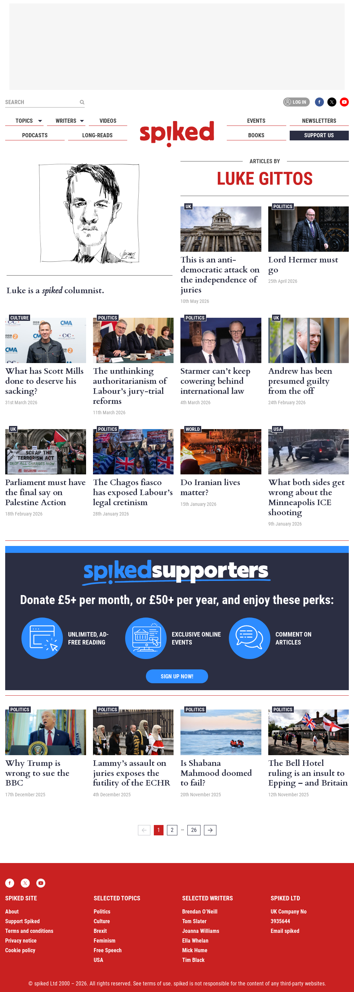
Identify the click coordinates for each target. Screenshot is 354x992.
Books (256, 135)
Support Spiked (22, 921)
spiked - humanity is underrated (177, 134)
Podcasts (35, 135)
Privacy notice (21, 940)
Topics (24, 121)
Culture (19, 318)
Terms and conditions (29, 931)
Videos (108, 121)
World (193, 429)
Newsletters (319, 121)
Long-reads (97, 135)
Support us (319, 135)
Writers (66, 121)
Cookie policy (20, 950)
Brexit (100, 931)
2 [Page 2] (172, 830)
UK (188, 206)
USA (277, 429)
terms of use (157, 983)
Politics (282, 206)
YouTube (344, 102)
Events (256, 121)
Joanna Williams (200, 931)
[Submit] (82, 102)
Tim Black (193, 960)
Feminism (104, 940)
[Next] (210, 830)
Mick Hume (194, 950)
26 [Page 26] (194, 830)
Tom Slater (194, 921)
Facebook (319, 102)
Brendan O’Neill (199, 911)
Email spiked (285, 931)
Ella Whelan (195, 940)
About (12, 911)
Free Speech (108, 950)
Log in (295, 102)
